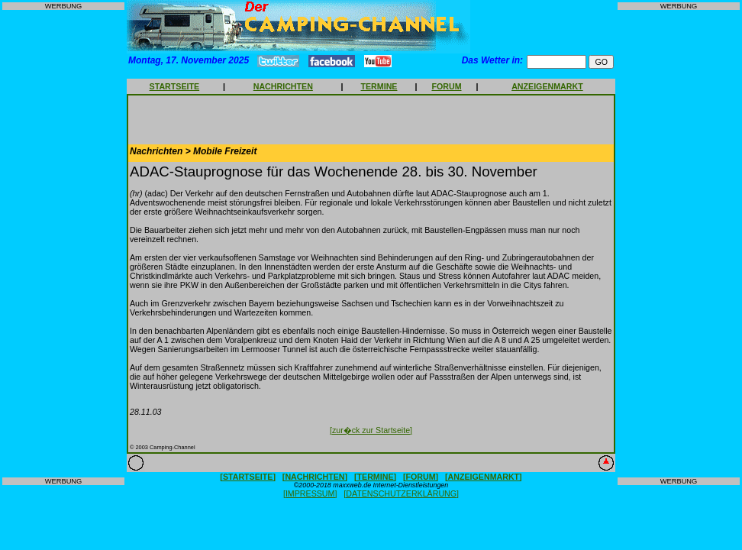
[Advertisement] (63, 244)
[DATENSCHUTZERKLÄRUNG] (401, 493)
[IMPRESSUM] (310, 493)
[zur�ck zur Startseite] (371, 430)
